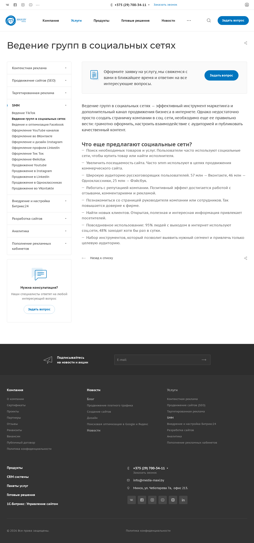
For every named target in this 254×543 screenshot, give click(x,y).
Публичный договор (21, 442)
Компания (15, 390)
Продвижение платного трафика (110, 405)
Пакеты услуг (17, 486)
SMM (39, 105)
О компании (15, 399)
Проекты (13, 411)
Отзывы (12, 424)
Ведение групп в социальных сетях (38, 119)
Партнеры (14, 417)
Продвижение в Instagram (32, 171)
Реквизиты (14, 430)
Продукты (15, 468)
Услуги (172, 390)
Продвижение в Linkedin (30, 177)
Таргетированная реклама (39, 93)
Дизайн (92, 418)
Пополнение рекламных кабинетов (39, 246)
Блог (90, 399)
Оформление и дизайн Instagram (37, 142)
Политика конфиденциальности (29, 449)
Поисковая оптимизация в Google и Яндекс (117, 424)
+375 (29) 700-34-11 (130, 5)
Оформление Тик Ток (28, 154)
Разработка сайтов (39, 219)
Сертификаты (16, 405)
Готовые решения (21, 495)
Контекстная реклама (39, 68)
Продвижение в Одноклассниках (37, 183)
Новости (93, 390)
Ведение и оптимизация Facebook (38, 125)
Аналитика (39, 231)
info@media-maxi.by (148, 480)
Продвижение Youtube (29, 165)
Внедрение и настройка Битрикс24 (39, 203)
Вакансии (13, 436)
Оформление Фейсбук (28, 159)
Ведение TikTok (23, 113)
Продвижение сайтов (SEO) (39, 80)
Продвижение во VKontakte (33, 188)
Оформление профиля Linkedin (36, 148)
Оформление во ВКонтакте (32, 136)
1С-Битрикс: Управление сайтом (32, 504)
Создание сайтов (99, 411)
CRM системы (18, 477)
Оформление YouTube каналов (35, 130)
